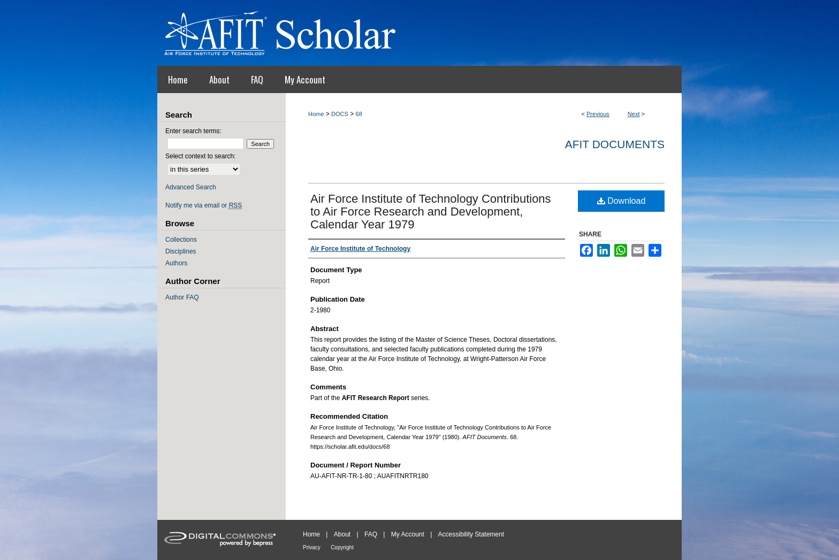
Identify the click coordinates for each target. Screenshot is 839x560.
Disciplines (180, 251)
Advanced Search (190, 187)
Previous (597, 114)
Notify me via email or (203, 205)
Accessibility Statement (471, 534)
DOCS (339, 114)
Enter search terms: (193, 131)
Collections (181, 239)
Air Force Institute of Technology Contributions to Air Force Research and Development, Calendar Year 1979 (430, 211)
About (342, 534)
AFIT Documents (615, 144)
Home (316, 114)
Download (621, 200)
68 (359, 114)
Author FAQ (182, 297)
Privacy (312, 547)
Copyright (342, 547)
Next (634, 114)
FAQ (370, 534)
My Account (407, 534)
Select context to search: (200, 156)
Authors (176, 263)
